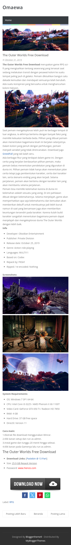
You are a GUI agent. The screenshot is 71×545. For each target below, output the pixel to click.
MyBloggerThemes (35, 540)
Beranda (38, 513)
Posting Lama (58, 513)
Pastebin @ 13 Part (37, 458)
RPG (11, 502)
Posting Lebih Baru (16, 513)
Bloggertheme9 (34, 536)
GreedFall (8, 153)
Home (8, 20)
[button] (25, 495)
